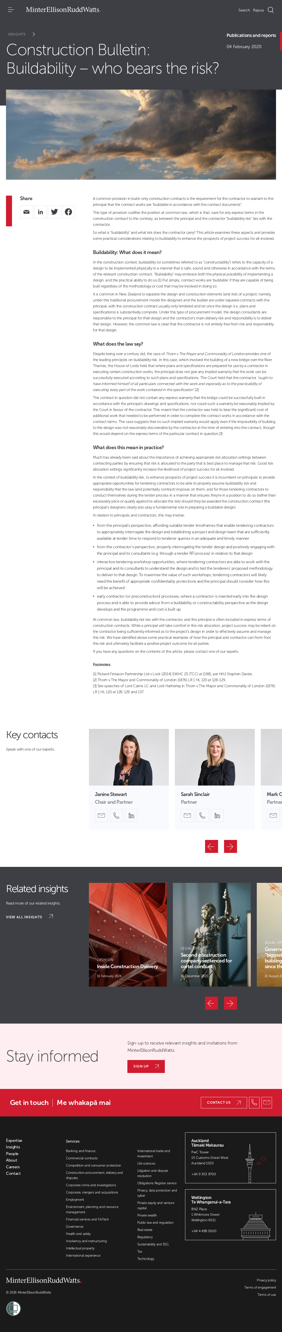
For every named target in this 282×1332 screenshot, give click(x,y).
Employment (75, 1199)
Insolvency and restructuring (86, 1241)
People (12, 1154)
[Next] (230, 846)
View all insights (29, 916)
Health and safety (78, 1234)
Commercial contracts (82, 1158)
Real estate (144, 1230)
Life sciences (146, 1163)
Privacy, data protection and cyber (157, 1193)
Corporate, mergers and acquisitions (92, 1192)
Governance (74, 1226)
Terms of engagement (260, 1287)
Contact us (224, 1102)
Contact (13, 1173)
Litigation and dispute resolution (152, 1173)
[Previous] (211, 846)
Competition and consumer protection (93, 1165)
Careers (13, 1167)
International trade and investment (153, 1153)
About (11, 1160)
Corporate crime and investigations (91, 1185)
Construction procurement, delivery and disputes (94, 1175)
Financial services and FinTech (87, 1219)
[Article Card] (128, 935)
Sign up (146, 1066)
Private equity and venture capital (155, 1205)
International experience (83, 1255)
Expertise (14, 1140)
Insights (25, 34)
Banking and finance (80, 1151)
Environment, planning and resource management (92, 1209)
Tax (139, 1251)
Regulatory (145, 1237)
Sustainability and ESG (153, 1244)
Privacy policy (266, 1280)
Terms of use (267, 1295)
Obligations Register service (157, 1183)
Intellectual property (80, 1248)
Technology (145, 1259)
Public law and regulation (155, 1222)
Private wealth (147, 1215)
